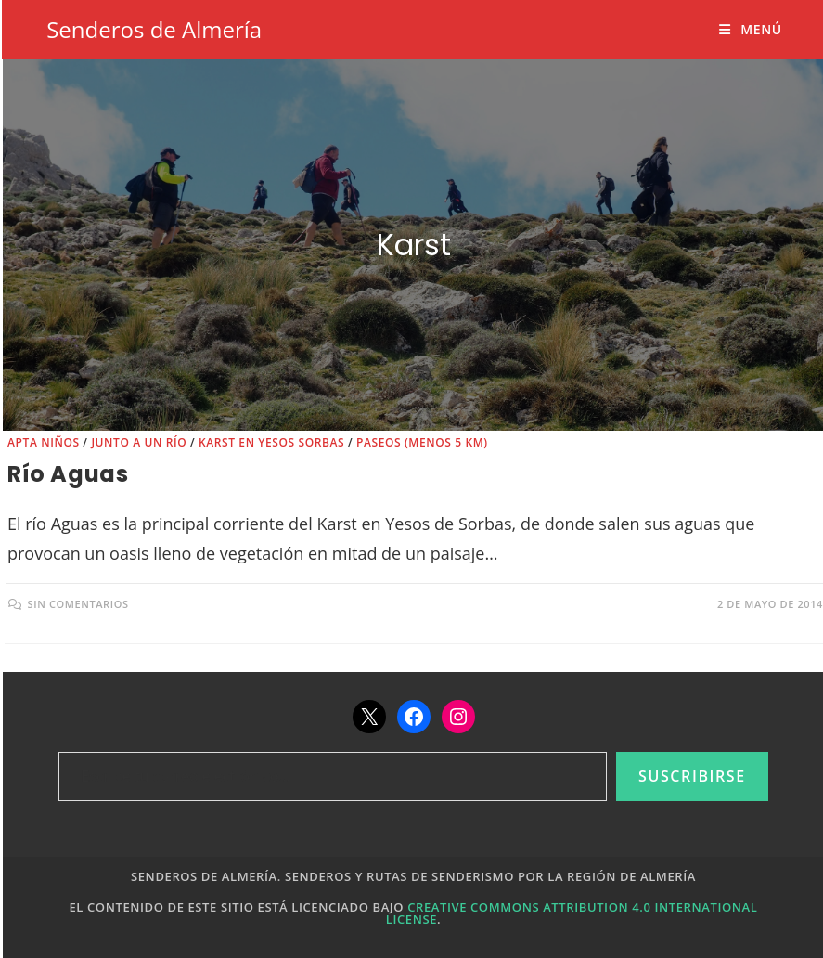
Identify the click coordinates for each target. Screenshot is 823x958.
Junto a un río (138, 442)
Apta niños (43, 442)
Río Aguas (67, 474)
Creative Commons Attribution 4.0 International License (572, 913)
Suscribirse (692, 776)
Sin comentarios (78, 604)
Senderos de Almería (154, 29)
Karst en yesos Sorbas (271, 442)
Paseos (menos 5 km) (422, 442)
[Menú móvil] (750, 29)
